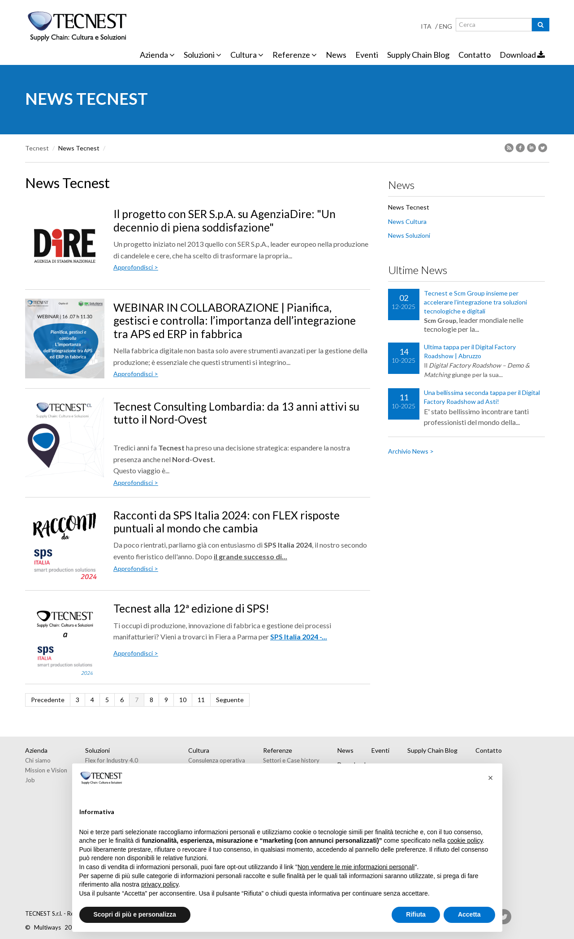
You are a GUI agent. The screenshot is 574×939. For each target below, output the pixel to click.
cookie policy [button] (465, 840)
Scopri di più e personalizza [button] (135, 914)
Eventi (366, 55)
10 (182, 699)
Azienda (157, 55)
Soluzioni (202, 55)
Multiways (47, 927)
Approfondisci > (135, 267)
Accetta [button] (469, 914)
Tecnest (37, 148)
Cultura (246, 55)
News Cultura (407, 221)
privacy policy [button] (159, 884)
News (336, 55)
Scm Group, (440, 320)
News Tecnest (408, 207)
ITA (426, 26)
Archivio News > (411, 451)
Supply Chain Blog (418, 55)
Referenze (294, 55)
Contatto (474, 55)
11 (201, 699)
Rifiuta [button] (416, 914)
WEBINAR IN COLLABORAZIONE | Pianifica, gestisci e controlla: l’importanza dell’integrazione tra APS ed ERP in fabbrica (234, 320)
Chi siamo (38, 760)
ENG (445, 26)
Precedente (48, 699)
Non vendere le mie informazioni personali (356, 866)
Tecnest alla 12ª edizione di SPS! (191, 608)
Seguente (230, 699)
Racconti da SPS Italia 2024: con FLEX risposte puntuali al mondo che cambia (226, 522)
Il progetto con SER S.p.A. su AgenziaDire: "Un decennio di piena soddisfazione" (224, 220)
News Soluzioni (409, 235)
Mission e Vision (46, 770)
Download (522, 55)
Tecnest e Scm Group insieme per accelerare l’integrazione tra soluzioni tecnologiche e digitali (475, 302)
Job (30, 780)
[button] (490, 778)
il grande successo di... (250, 556)
